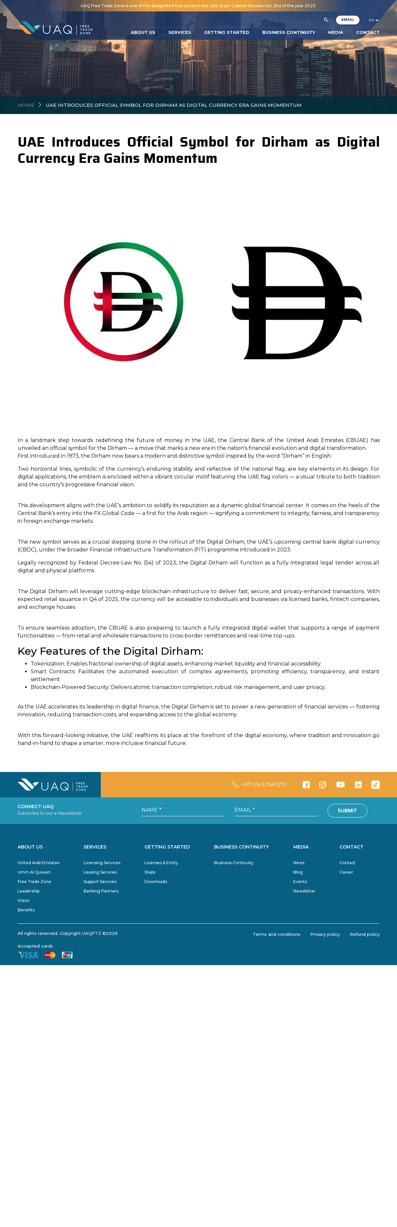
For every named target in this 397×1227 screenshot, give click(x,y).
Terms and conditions (276, 934)
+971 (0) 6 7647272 (263, 784)
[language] (374, 20)
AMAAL (347, 19)
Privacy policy (325, 934)
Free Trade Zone (34, 881)
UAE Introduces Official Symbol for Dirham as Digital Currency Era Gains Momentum (174, 105)
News (298, 862)
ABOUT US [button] (143, 32)
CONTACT (368, 32)
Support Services (100, 881)
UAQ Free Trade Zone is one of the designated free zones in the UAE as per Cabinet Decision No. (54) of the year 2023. (198, 5)
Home (26, 105)
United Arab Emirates (38, 862)
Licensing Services (102, 862)
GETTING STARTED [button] (226, 32)
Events (300, 881)
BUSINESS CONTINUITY (288, 32)
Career (346, 872)
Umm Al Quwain (34, 872)
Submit (347, 810)
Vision (24, 900)
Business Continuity (233, 862)
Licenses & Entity (161, 862)
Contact (348, 862)
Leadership (28, 891)
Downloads (156, 881)
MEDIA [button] (335, 32)
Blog (298, 872)
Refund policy (365, 934)
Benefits (26, 909)
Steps (150, 872)
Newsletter (304, 891)
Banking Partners (101, 891)
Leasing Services (100, 872)
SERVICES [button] (179, 32)
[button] (326, 20)
